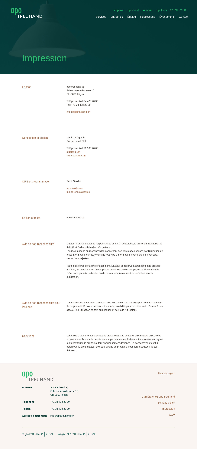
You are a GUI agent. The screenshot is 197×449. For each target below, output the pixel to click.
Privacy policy (166, 402)
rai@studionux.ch (76, 155)
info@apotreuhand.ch (78, 112)
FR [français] (181, 10)
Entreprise (117, 16)
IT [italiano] (185, 10)
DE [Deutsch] (171, 10)
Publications (147, 16)
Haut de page (165, 373)
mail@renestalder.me (78, 192)
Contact (183, 16)
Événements (167, 16)
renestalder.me (74, 188)
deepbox (118, 10)
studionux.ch (73, 152)
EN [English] (176, 10)
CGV (172, 414)
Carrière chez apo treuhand (158, 396)
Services (101, 16)
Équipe (131, 16)
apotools (162, 10)
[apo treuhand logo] (26, 9)
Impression (168, 408)
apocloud (133, 10)
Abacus (147, 10)
